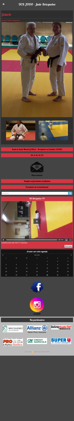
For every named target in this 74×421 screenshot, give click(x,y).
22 (47, 271)
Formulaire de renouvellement (37, 187)
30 (57, 275)
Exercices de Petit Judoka (14, 243)
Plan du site (28, 352)
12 (16, 268)
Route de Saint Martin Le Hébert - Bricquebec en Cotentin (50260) (37, 149)
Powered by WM (45, 352)
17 (68, 268)
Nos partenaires (37, 319)
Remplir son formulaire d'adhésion (37, 181)
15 (47, 268)
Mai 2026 (37, 255)
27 (26, 275)
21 (37, 271)
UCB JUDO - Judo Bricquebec (37, 4)
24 (68, 271)
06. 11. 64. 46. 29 (37, 155)
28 (37, 275)
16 (57, 268)
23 (57, 271)
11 (6, 268)
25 (6, 275)
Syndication (37, 352)
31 (68, 275)
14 (37, 268)
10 (68, 264)
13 (26, 268)
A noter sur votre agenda (37, 251)
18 (6, 271)
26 (16, 275)
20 (26, 271)
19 (16, 271)
